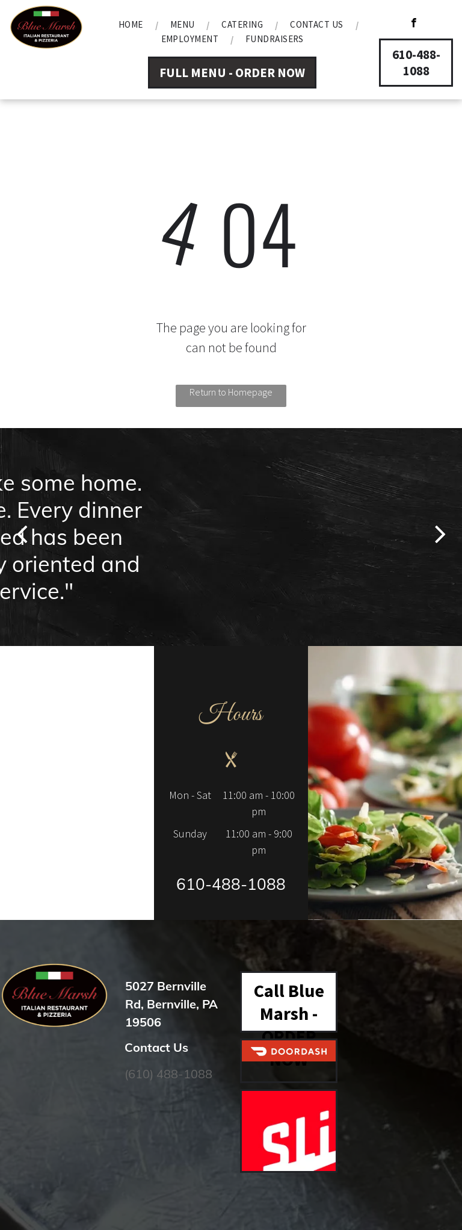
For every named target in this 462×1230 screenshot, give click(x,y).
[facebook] (413, 24)
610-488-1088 (231, 884)
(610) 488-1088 (168, 1073)
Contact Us (156, 1047)
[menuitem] (132, 24)
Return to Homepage (231, 392)
